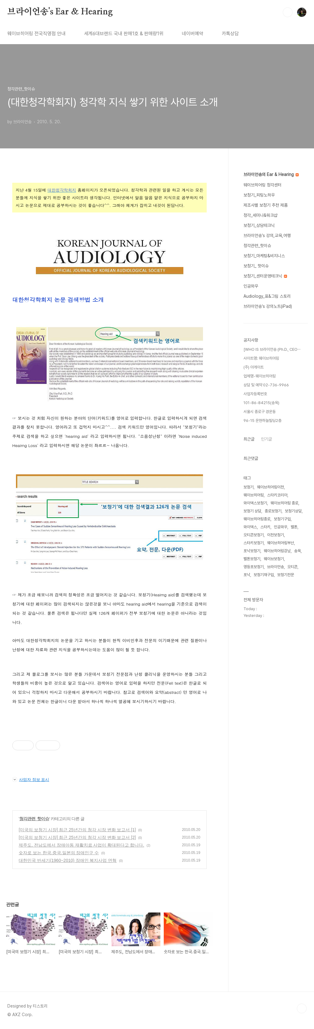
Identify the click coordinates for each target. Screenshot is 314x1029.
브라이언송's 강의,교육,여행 (267, 235)
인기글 (266, 439)
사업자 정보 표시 (30, 779)
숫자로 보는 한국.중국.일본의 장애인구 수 (59, 852)
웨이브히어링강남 (277, 551)
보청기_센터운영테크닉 (265, 276)
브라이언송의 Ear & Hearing (271, 174)
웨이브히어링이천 (270, 487)
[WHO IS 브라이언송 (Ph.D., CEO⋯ (272, 349)
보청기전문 (285, 574)
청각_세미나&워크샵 (260, 215)
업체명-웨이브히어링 (259, 376)
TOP (302, 1008)
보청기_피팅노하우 (259, 195)
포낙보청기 (251, 551)
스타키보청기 (253, 543)
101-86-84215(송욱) (261, 402)
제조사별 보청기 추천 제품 (265, 205)
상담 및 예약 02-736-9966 (266, 385)
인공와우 (250, 286)
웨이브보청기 (274, 559)
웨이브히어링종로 (256, 519)
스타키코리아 (277, 495)
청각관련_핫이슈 (34, 818)
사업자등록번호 (255, 394)
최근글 (249, 439)
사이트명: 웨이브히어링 (261, 358)
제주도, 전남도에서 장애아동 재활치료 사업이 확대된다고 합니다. (81, 845)
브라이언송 (275, 566)
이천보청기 (275, 535)
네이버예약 (192, 33)
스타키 (265, 527)
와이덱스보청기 (255, 503)
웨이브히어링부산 (280, 543)
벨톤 (294, 527)
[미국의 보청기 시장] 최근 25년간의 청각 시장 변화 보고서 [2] (77, 837)
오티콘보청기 (253, 535)
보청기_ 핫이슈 (256, 265)
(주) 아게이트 (253, 367)
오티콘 (292, 566)
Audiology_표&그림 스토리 (267, 296)
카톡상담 (230, 33)
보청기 (248, 487)
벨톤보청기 (251, 559)
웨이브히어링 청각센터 (262, 184)
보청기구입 (282, 519)
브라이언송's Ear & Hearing (60, 12)
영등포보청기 (253, 566)
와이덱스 (250, 527)
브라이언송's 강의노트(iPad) (267, 306)
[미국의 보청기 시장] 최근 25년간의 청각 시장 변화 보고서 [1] (77, 829)
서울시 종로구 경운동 (259, 411)
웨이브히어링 (253, 495)
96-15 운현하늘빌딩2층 (262, 420)
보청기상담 (293, 511)
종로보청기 (273, 511)
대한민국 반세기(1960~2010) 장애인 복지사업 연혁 (68, 860)
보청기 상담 (252, 511)
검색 (287, 12)
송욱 (297, 551)
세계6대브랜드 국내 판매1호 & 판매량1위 (123, 33)
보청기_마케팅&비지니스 (264, 255)
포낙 (246, 574)
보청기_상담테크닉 (259, 225)
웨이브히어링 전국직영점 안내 (36, 33)
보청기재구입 (264, 574)
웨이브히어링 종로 (284, 503)
